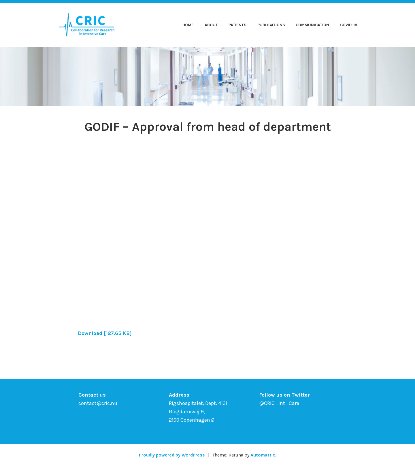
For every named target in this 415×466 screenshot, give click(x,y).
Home (188, 24)
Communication (312, 24)
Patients (237, 24)
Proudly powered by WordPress (171, 455)
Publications (271, 24)
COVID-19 (348, 24)
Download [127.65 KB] (105, 333)
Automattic (263, 455)
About (211, 24)
